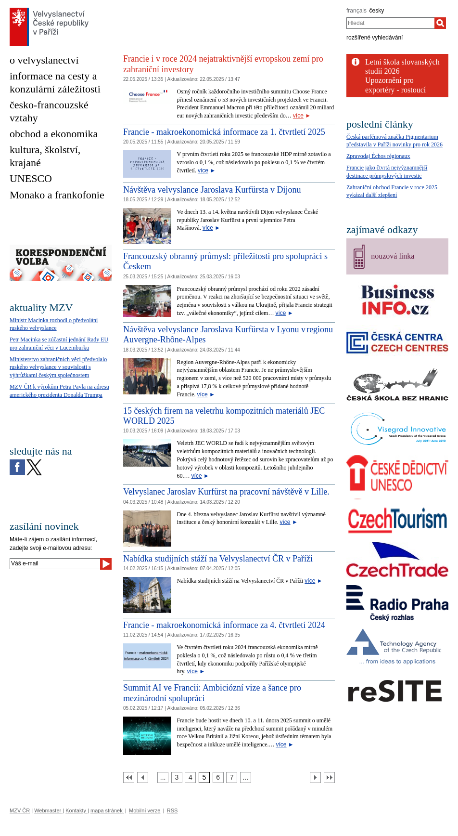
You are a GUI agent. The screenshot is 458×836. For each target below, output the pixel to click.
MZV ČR (20, 810)
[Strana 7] (231, 777)
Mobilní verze (144, 810)
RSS (172, 810)
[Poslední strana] (329, 777)
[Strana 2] (162, 777)
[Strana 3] (176, 777)
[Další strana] (315, 777)
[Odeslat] (106, 564)
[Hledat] (440, 23)
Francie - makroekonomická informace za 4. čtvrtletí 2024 (224, 625)
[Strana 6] (218, 777)
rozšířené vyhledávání (374, 37)
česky (376, 10)
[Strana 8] (245, 777)
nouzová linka (392, 256)
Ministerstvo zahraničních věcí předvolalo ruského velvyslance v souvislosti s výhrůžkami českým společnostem (58, 367)
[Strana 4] (190, 777)
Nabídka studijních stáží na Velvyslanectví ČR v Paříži (218, 558)
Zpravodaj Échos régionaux (378, 156)
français (356, 10)
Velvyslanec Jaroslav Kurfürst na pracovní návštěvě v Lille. (226, 491)
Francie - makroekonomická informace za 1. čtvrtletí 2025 (224, 132)
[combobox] (390, 23)
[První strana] (128, 777)
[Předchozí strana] (142, 777)
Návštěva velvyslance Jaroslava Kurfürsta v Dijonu (212, 190)
